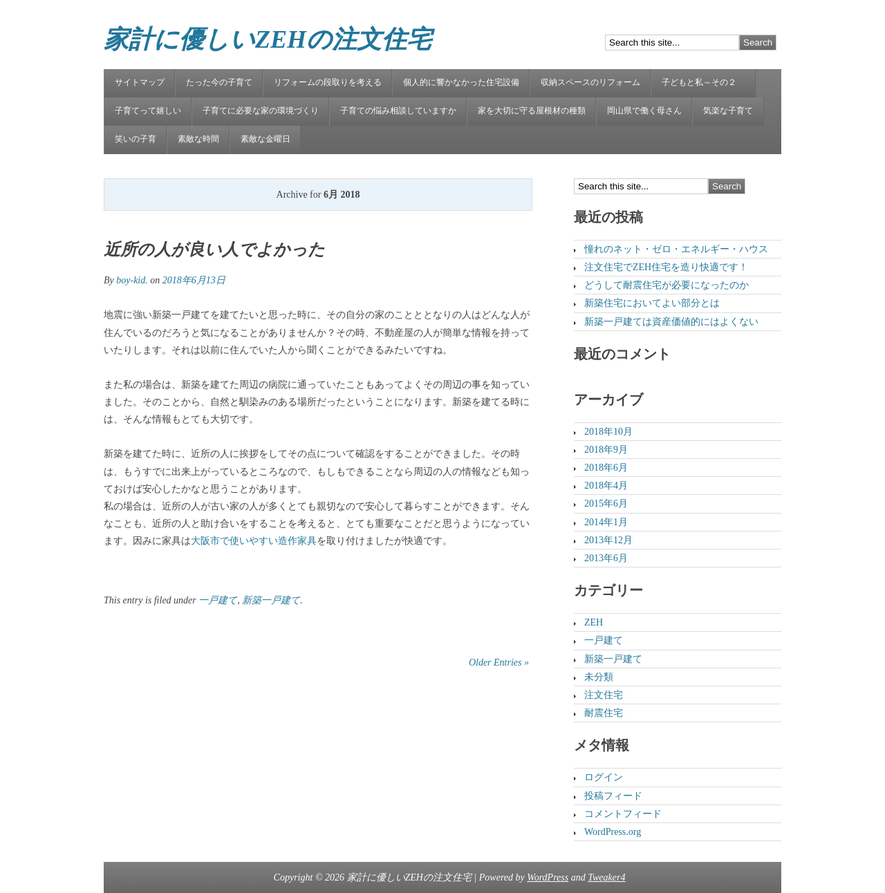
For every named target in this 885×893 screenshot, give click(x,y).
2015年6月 (606, 503)
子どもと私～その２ (703, 82)
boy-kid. (131, 280)
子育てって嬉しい (148, 110)
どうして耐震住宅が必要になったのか (666, 285)
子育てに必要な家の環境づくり (261, 110)
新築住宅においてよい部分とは (652, 303)
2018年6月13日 (193, 280)
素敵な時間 (198, 139)
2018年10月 (608, 431)
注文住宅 (603, 695)
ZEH (593, 622)
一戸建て (217, 600)
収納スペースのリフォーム (590, 82)
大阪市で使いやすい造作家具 (254, 541)
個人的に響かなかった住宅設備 (461, 82)
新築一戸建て (271, 600)
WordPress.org (612, 832)
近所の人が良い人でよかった (214, 249)
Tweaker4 (606, 877)
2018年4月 (606, 485)
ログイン (603, 777)
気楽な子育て (728, 110)
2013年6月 (606, 558)
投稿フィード (613, 796)
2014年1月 (606, 522)
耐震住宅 (603, 713)
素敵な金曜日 (265, 139)
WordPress (547, 877)
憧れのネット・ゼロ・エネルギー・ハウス (676, 249)
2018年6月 (606, 467)
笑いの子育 (135, 139)
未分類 (598, 677)
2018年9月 (606, 449)
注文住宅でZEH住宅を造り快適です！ (666, 267)
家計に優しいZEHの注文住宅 (267, 39)
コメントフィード (623, 814)
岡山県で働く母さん (644, 110)
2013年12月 (608, 540)
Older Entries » (499, 662)
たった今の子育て (219, 82)
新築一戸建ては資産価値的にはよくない (671, 322)
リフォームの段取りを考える (328, 82)
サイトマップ (140, 82)
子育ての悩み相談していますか (398, 110)
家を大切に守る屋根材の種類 (532, 110)
